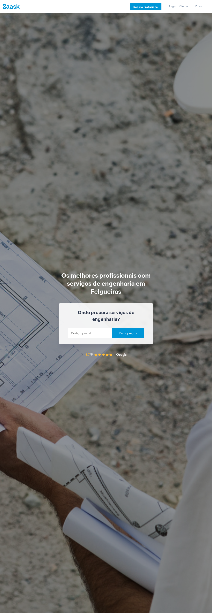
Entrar (199, 6)
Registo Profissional (145, 6)
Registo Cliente (178, 6)
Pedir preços (128, 333)
